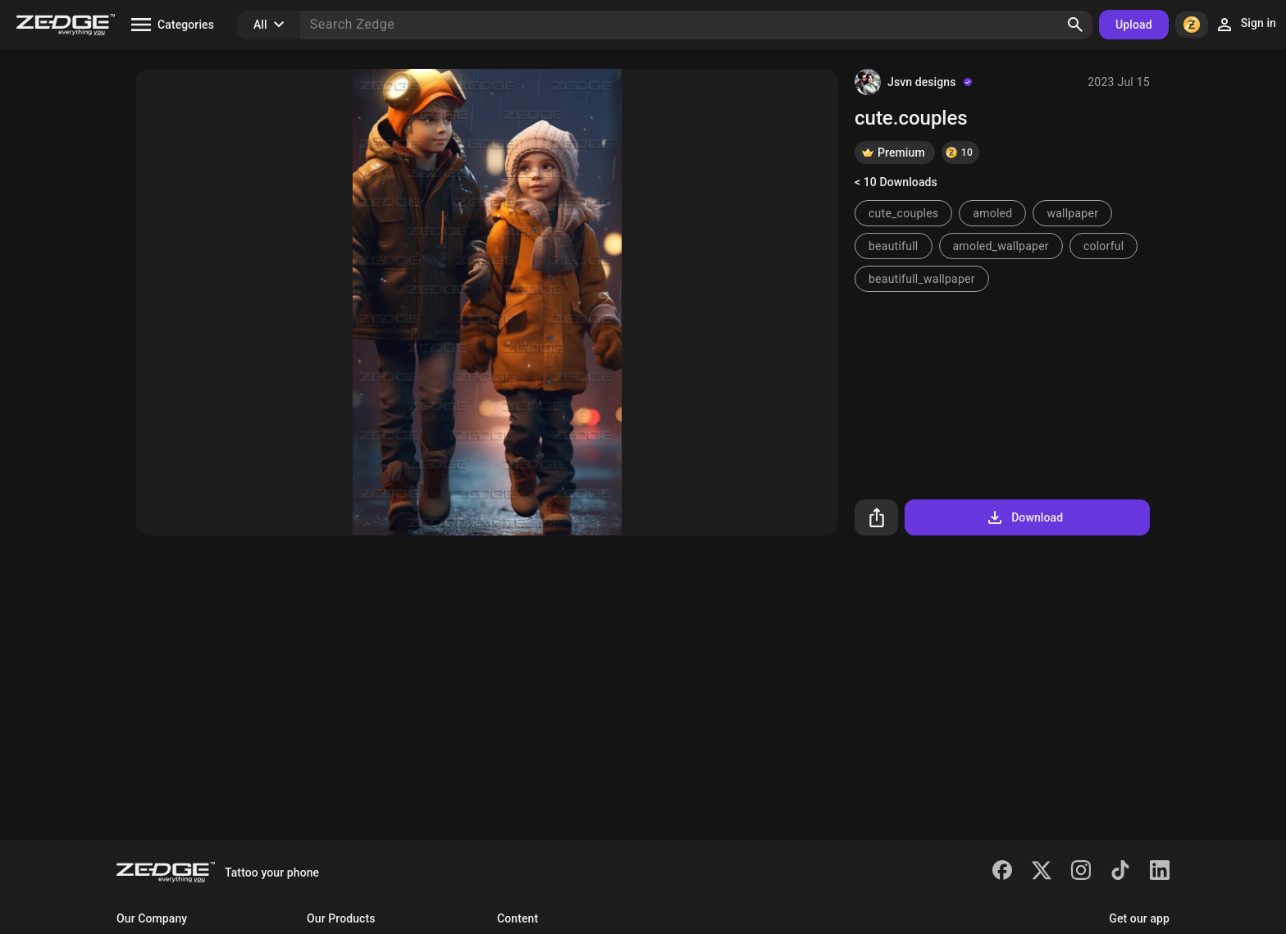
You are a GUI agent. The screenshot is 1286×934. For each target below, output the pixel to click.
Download (1024, 517)
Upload (1133, 24)
